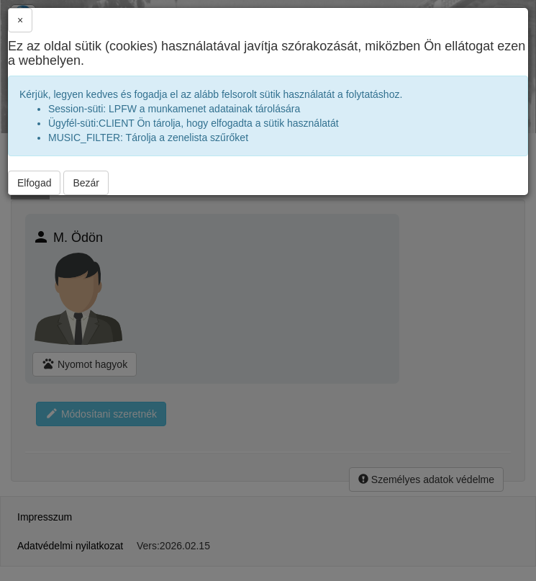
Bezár (86, 183)
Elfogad (34, 183)
